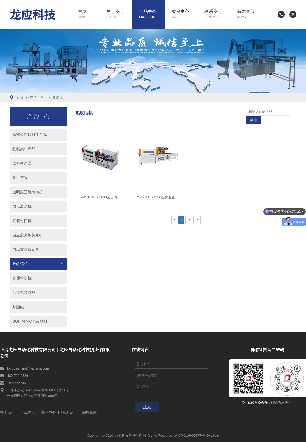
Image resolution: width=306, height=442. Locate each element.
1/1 (189, 211)
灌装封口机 (22, 221)
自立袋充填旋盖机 (27, 235)
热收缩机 (56, 97)
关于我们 (119, 14)
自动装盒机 (22, 206)
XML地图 (212, 435)
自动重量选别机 (25, 249)
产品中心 (152, 14)
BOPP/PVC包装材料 (29, 321)
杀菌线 (18, 307)
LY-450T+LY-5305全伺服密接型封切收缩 (157, 188)
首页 (89, 14)
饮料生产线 (22, 163)
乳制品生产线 (23, 149)
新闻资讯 (250, 14)
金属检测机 (22, 278)
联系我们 (217, 14)
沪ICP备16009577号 (189, 435)
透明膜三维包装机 (27, 192)
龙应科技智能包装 (128, 435)
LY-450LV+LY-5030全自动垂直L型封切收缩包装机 (101, 188)
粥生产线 (20, 178)
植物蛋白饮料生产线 (29, 134)
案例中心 (185, 14)
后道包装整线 (23, 293)
